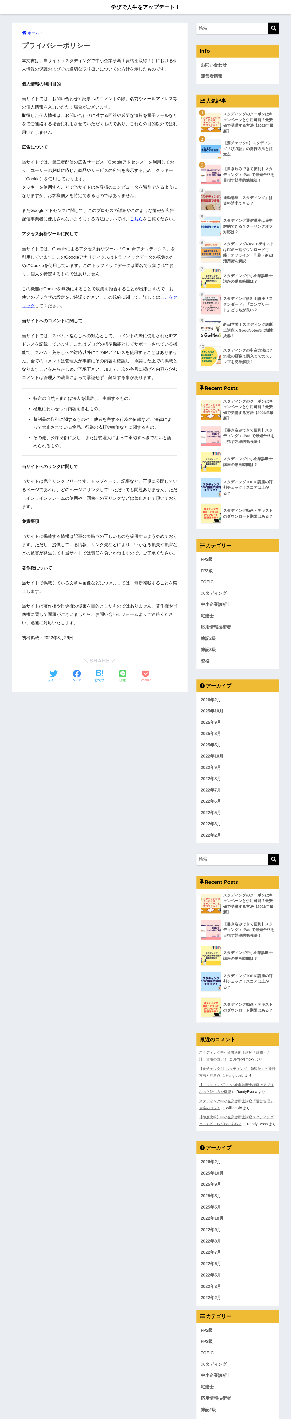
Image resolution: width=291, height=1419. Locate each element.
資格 (205, 662)
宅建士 (207, 616)
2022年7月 (211, 791)
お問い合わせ (214, 65)
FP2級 (207, 560)
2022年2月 (211, 837)
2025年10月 (212, 712)
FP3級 (207, 571)
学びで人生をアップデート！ (145, 6)
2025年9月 (211, 723)
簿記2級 (208, 639)
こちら (136, 219)
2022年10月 (212, 757)
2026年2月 (211, 701)
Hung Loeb (235, 1077)
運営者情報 (211, 76)
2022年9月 (211, 769)
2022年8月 (211, 780)
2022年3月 (211, 825)
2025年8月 (211, 735)
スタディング (214, 594)
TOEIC (207, 582)
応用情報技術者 (216, 628)
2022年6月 (211, 803)
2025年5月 (211, 746)
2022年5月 (211, 814)
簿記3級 (208, 651)
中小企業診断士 (216, 605)
